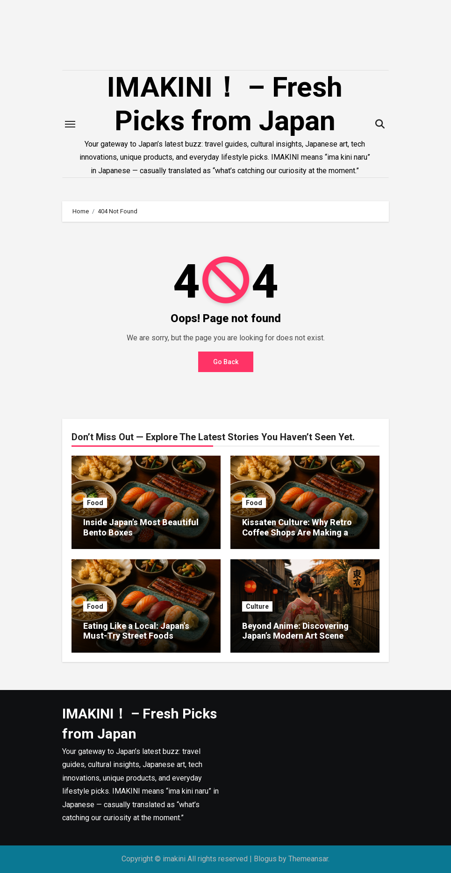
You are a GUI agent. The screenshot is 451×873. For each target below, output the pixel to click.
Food (95, 503)
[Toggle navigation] (70, 124)
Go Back (225, 362)
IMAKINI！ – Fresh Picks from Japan (225, 103)
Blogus (265, 858)
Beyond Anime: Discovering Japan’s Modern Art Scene (295, 631)
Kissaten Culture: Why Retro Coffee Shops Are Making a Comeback (297, 532)
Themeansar (308, 858)
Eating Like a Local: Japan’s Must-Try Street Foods (136, 631)
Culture (257, 606)
